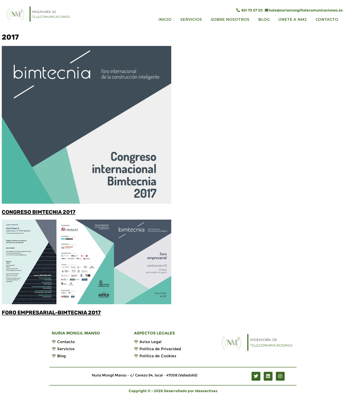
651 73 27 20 (249, 10)
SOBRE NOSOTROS (230, 19)
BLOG (264, 19)
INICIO (164, 19)
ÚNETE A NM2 (292, 19)
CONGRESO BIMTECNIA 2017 (38, 212)
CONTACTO (327, 19)
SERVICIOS (191, 19)
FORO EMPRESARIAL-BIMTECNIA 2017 (51, 313)
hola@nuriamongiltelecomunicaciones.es (304, 10)
